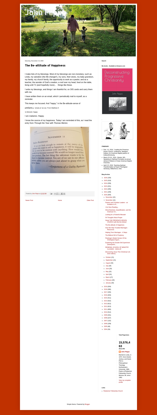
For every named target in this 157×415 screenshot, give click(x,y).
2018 (106, 289)
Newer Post (29, 200)
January (108, 283)
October (108, 257)
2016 (106, 295)
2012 (106, 306)
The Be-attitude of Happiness (114, 225)
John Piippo (46, 12)
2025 (106, 180)
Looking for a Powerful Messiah (115, 214)
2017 (106, 292)
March (108, 277)
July (107, 266)
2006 (106, 323)
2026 (106, 178)
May (107, 271)
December (109, 197)
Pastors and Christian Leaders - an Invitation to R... (116, 203)
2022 (106, 189)
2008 (106, 318)
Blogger (87, 404)
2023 (106, 186)
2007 (106, 321)
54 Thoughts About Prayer (113, 217)
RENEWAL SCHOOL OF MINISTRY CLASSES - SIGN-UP (117, 248)
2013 (106, 303)
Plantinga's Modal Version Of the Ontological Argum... (116, 239)
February (109, 280)
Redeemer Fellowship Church (113, 391)
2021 (106, 192)
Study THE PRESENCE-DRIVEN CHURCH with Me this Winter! (116, 221)
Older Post (90, 200)
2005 (106, 326)
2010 (106, 312)
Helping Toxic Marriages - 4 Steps (116, 232)
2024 (106, 183)
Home (60, 200)
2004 (106, 329)
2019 (106, 286)
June (107, 268)
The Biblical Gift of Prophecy (114, 235)
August (108, 263)
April (107, 274)
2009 (106, 315)
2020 (106, 195)
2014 (106, 301)
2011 (106, 309)
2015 (106, 298)
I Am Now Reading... (112, 207)
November (109, 200)
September (109, 260)
